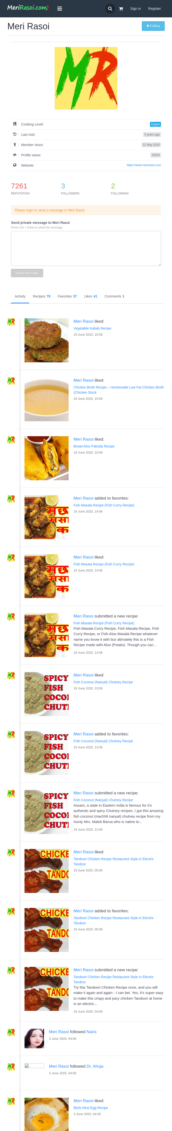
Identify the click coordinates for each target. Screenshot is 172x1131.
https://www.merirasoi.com (144, 165)
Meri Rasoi (83, 321)
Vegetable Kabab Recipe (92, 328)
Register (154, 9)
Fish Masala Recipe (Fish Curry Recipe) (104, 505)
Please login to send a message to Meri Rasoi (50, 210)
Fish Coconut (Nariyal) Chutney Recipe (103, 682)
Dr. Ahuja (94, 1031)
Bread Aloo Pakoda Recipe (94, 446)
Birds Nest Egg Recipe (42, 1072)
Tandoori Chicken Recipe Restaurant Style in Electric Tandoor (71, 918)
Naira (67, 996)
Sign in (135, 9)
